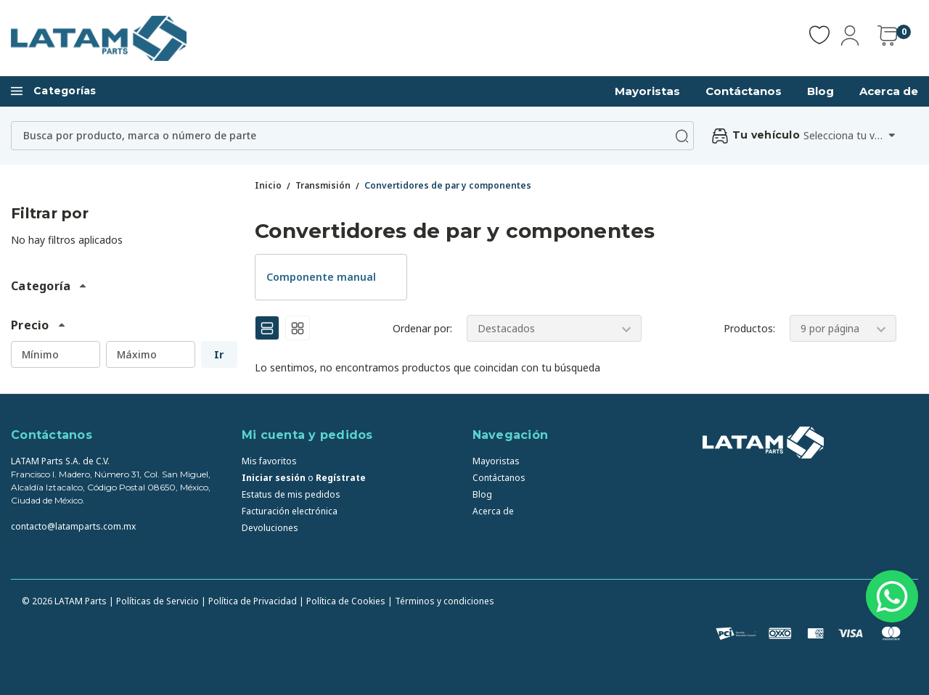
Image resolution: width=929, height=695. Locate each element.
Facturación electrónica (289, 511)
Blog (820, 91)
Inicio (268, 185)
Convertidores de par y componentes (447, 185)
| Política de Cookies (342, 601)
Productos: (749, 328)
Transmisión (323, 185)
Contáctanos (743, 91)
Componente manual (321, 277)
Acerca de (888, 91)
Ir (219, 354)
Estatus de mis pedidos (291, 494)
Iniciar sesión (274, 478)
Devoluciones (270, 528)
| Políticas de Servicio (154, 601)
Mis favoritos (269, 461)
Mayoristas (647, 91)
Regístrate (341, 478)
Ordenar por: (422, 328)
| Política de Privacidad (249, 601)
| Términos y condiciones (441, 601)
